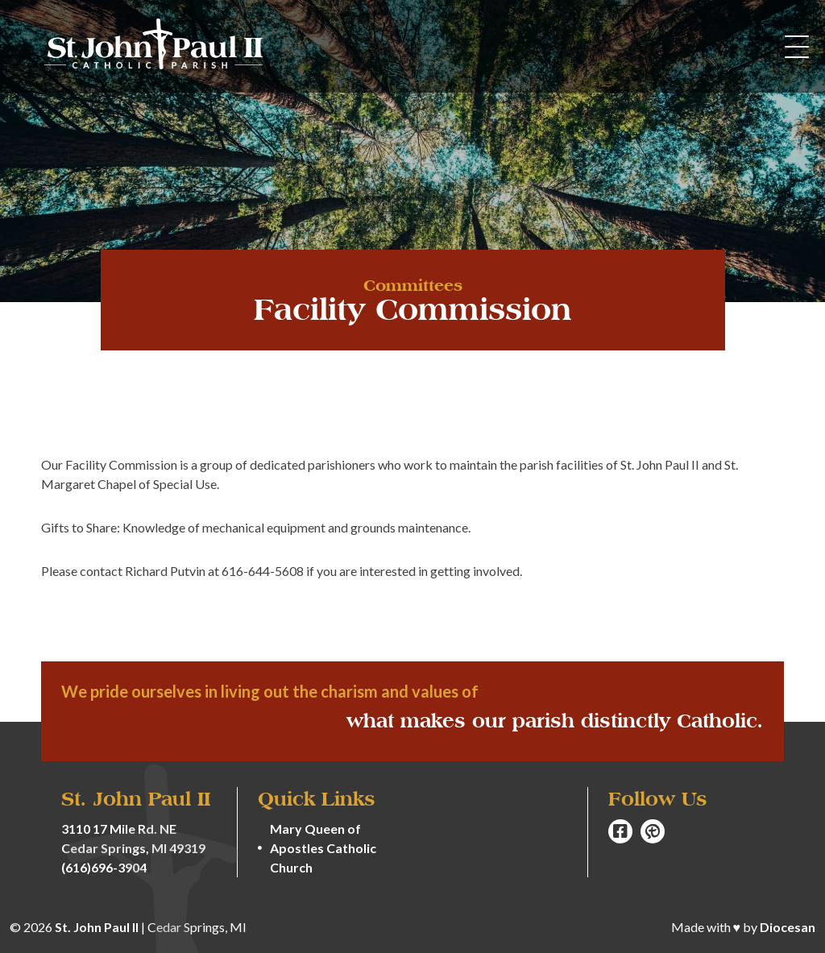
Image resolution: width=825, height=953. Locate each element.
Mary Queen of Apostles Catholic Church (323, 848)
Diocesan (787, 926)
